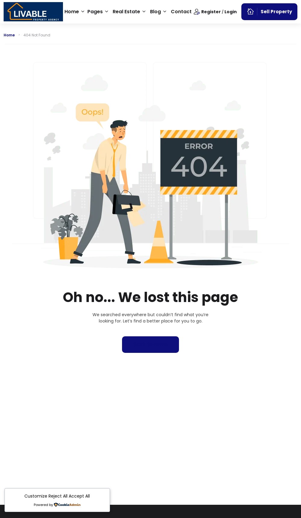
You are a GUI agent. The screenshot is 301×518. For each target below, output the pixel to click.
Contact (181, 11)
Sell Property (269, 11)
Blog (155, 11)
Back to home (150, 344)
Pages (95, 11)
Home (71, 11)
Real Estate (126, 11)
